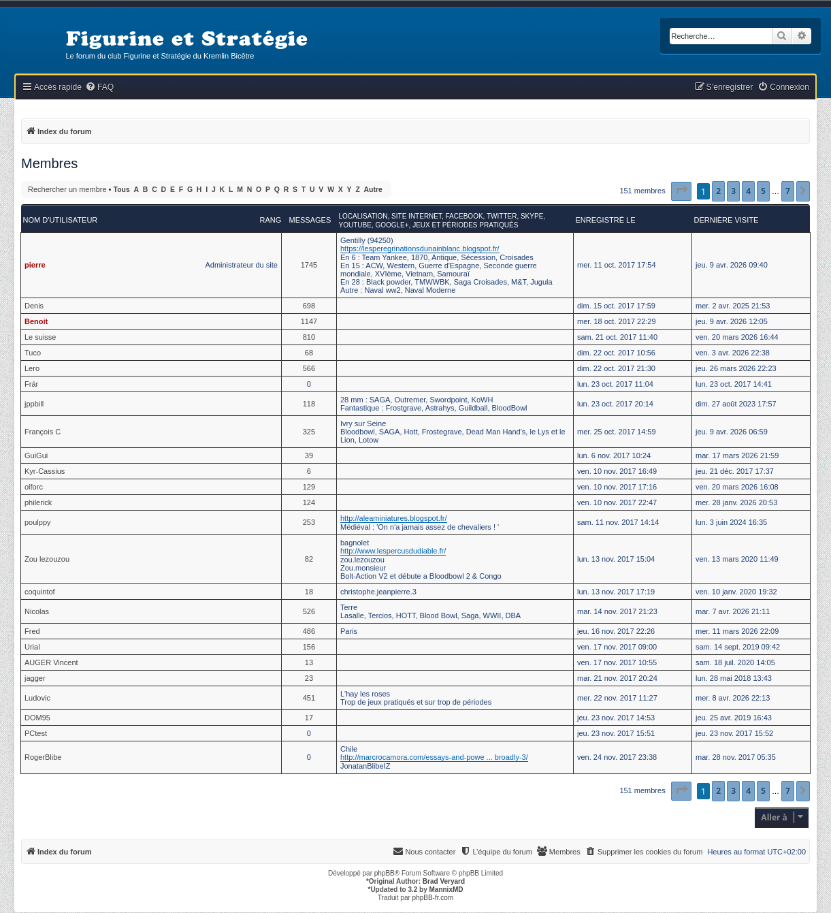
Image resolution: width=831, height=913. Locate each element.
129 (309, 487)
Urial (32, 647)
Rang (271, 220)
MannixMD (446, 889)
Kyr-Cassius (45, 471)
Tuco (33, 353)
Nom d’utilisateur (60, 220)
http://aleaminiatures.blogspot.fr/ (393, 518)
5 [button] (763, 191)
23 (309, 678)
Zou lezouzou (47, 559)
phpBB (384, 873)
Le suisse (40, 337)
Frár (31, 384)
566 (309, 368)
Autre (373, 189)
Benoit (36, 321)
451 (309, 698)
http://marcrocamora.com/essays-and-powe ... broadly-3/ (434, 757)
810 (309, 337)
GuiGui (36, 455)
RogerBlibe (43, 757)
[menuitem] (99, 87)
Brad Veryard (444, 881)
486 (309, 631)
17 (309, 718)
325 (309, 432)
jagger (35, 678)
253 (309, 522)
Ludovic (37, 698)
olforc (34, 487)
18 (309, 592)
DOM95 (37, 718)
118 (309, 404)
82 (309, 559)
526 (309, 611)
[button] (681, 191)
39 (309, 455)
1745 (309, 265)
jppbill (34, 404)
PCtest (36, 733)
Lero (32, 368)
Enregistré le (606, 220)
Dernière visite (726, 220)
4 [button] (748, 191)
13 (309, 662)
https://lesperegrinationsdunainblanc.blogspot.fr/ (420, 248)
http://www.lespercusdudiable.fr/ (393, 551)
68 (309, 353)
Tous (122, 189)
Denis (34, 306)
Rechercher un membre (67, 189)
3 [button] (733, 191)
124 (309, 502)
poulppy (38, 522)
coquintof (40, 592)
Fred (32, 631)
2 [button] (718, 191)
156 (309, 647)
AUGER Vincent (51, 662)
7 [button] (787, 191)
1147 (309, 321)
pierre (35, 265)
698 (309, 306)
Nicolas (37, 611)
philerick (38, 502)
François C (43, 432)
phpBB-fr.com (433, 897)
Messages (310, 220)
